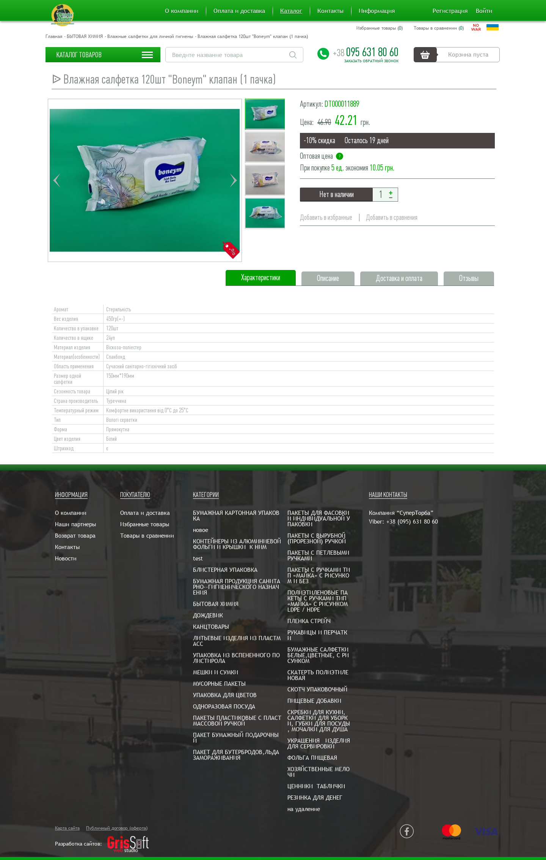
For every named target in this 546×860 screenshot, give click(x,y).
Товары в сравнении (147, 535)
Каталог (291, 11)
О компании (181, 11)
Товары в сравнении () (439, 28)
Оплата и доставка (239, 11)
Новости (66, 558)
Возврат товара (75, 535)
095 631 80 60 (366, 52)
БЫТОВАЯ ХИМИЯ (85, 36)
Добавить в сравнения (391, 217)
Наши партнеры (75, 524)
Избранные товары (144, 524)
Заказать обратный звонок (371, 61)
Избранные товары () (379, 28)
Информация (377, 11)
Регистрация (450, 11)
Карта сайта (67, 828)
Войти (484, 11)
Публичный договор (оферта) (116, 828)
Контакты (330, 11)
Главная (54, 36)
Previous (56, 180)
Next (233, 180)
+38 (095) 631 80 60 (412, 521)
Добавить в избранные (326, 217)
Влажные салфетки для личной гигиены (150, 36)
